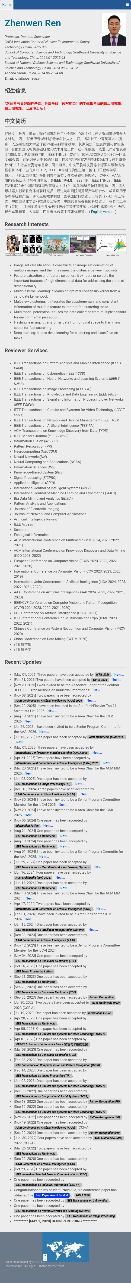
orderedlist (57, 1266)
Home (6, 4)
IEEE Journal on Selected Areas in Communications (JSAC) (51, 1174)
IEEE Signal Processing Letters (34, 971)
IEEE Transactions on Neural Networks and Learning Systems (52, 867)
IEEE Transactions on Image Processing (91, 1216)
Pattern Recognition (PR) (104, 1101)
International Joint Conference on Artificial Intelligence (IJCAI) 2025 (57, 763)
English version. (103, 212)
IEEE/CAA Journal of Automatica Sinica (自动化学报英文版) (52, 1044)
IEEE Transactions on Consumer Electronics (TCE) (46, 961)
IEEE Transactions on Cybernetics (87, 1200)
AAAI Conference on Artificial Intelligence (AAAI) (45, 794)
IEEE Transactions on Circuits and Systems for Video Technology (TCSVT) (60, 1034)
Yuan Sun (69, 1190)
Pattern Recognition (101, 997)
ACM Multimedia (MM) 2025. (106, 737)
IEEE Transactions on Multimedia (35, 836)
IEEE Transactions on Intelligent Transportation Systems (50, 929)
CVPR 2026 (100, 680)
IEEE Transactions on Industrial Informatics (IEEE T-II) (48, 1185)
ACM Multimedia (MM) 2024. (33, 877)
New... (119, 675)
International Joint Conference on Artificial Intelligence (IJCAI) (53, 909)
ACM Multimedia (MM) (106, 1002)
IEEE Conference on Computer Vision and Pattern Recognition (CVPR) (58, 1065)
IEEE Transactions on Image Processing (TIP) (43, 784)
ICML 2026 (102, 674)
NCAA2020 (82, 1195)
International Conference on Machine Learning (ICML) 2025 (52, 752)
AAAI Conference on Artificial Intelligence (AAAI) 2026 (49, 700)
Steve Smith (39, 1262)
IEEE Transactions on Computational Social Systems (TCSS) (52, 1096)
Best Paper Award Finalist (52, 1195)
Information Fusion (27, 825)
